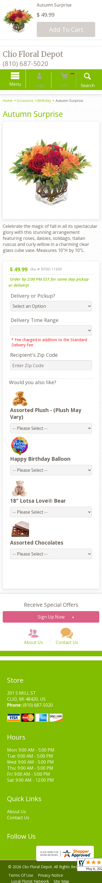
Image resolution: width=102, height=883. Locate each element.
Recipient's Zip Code (30, 355)
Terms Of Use (22, 874)
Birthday (44, 100)
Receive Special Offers (51, 598)
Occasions (25, 100)
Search (81, 85)
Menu (21, 84)
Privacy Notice (53, 874)
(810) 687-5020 (25, 63)
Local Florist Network (31, 880)
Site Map (64, 880)
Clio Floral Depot (33, 54)
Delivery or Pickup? (29, 295)
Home (8, 100)
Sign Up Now (51, 610)
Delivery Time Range (31, 320)
